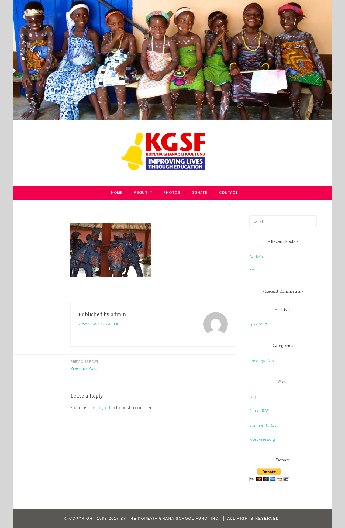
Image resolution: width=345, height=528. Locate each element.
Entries (259, 411)
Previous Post (84, 364)
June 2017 (258, 324)
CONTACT (228, 192)
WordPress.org (262, 439)
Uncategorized (262, 360)
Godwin (256, 256)
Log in (254, 396)
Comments (263, 425)
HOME (117, 192)
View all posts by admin (98, 323)
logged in (105, 407)
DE (251, 270)
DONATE (199, 192)
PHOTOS (171, 192)
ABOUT (141, 192)
